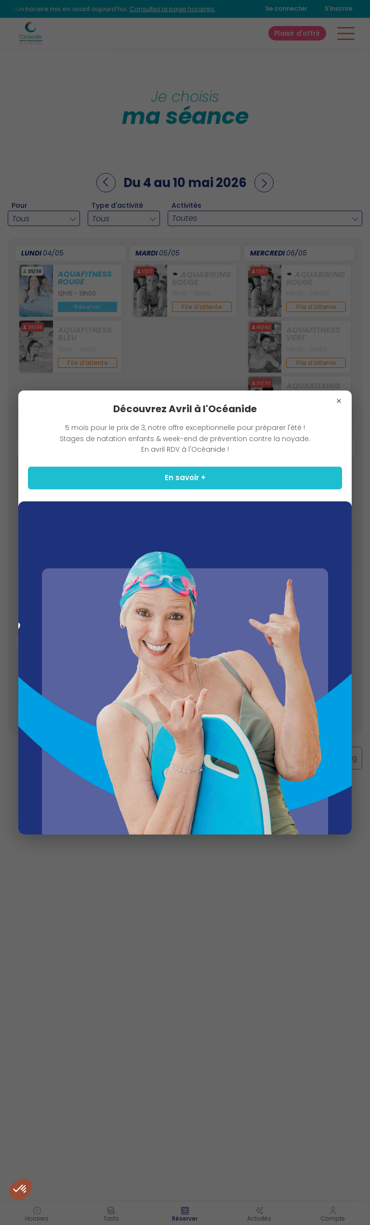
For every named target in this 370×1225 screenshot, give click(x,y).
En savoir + (185, 477)
